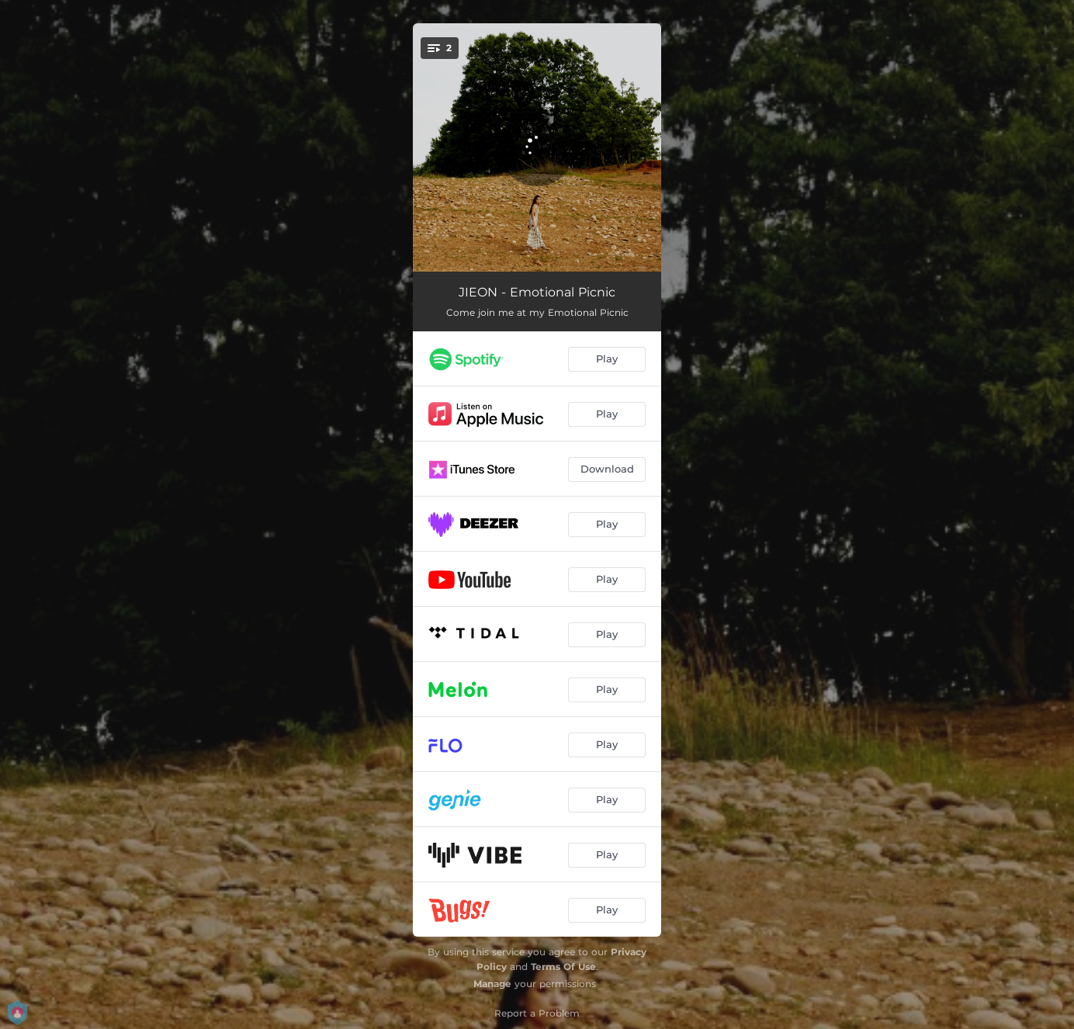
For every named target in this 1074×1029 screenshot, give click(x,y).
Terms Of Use (563, 966)
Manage (492, 983)
